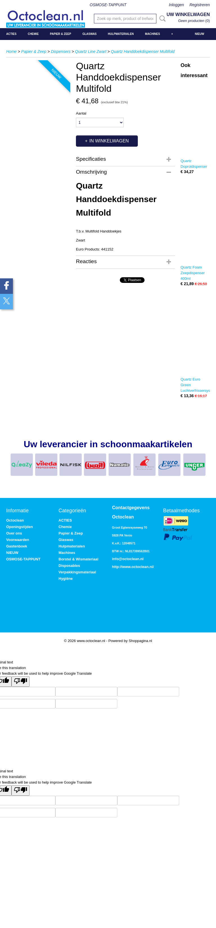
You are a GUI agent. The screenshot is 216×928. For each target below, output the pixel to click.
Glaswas (89, 33)
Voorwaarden (17, 540)
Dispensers (61, 51)
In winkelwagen (109, 140)
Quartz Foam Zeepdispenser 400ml (193, 273)
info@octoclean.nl (127, 559)
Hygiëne (65, 578)
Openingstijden (19, 527)
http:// (117, 567)
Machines (152, 33)
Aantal (81, 113)
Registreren (200, 5)
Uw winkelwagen (188, 14)
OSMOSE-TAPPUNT (108, 5)
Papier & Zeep (60, 33)
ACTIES (11, 33)
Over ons (14, 533)
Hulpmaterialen (121, 33)
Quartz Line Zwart (90, 51)
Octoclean (15, 520)
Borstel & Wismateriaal (78, 559)
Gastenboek (16, 546)
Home (11, 51)
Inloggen (176, 5)
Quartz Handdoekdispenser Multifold (142, 51)
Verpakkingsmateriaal (77, 572)
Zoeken (161, 18)
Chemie (33, 33)
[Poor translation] (21, 681)
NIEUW (199, 33)
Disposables (69, 565)
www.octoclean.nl (137, 567)
